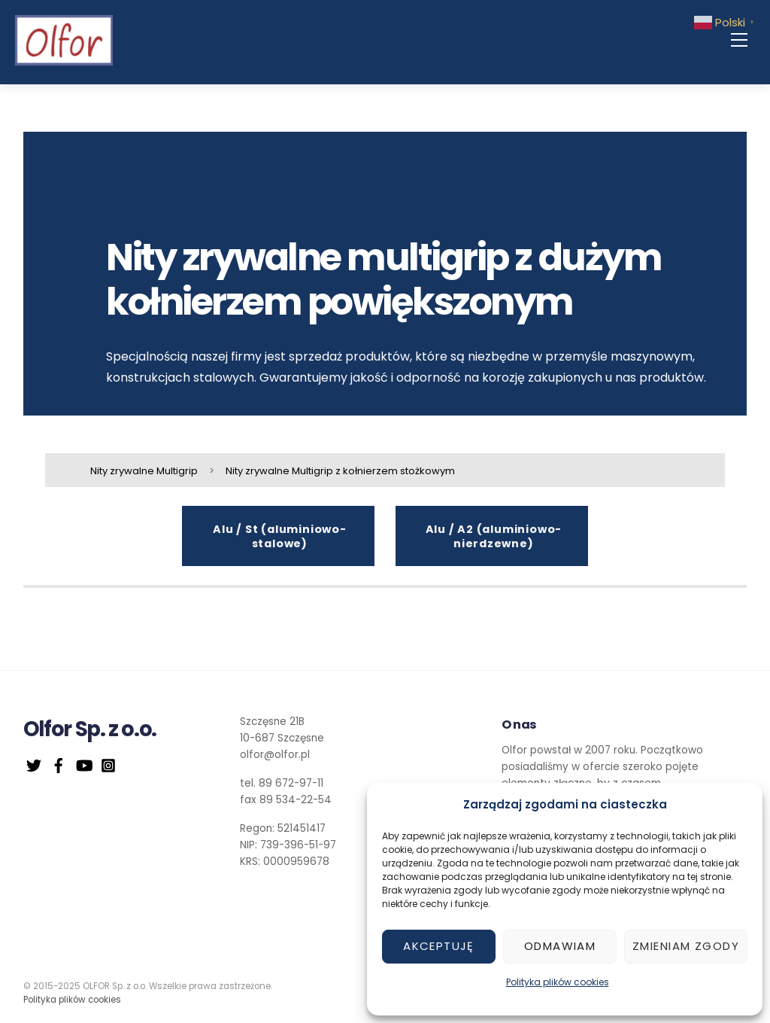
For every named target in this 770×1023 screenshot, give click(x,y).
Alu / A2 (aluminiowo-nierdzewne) (494, 537)
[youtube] (83, 764)
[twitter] (33, 764)
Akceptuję (438, 946)
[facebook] (58, 764)
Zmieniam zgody (685, 946)
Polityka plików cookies (557, 982)
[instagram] (108, 764)
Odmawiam (560, 946)
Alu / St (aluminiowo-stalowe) (280, 537)
